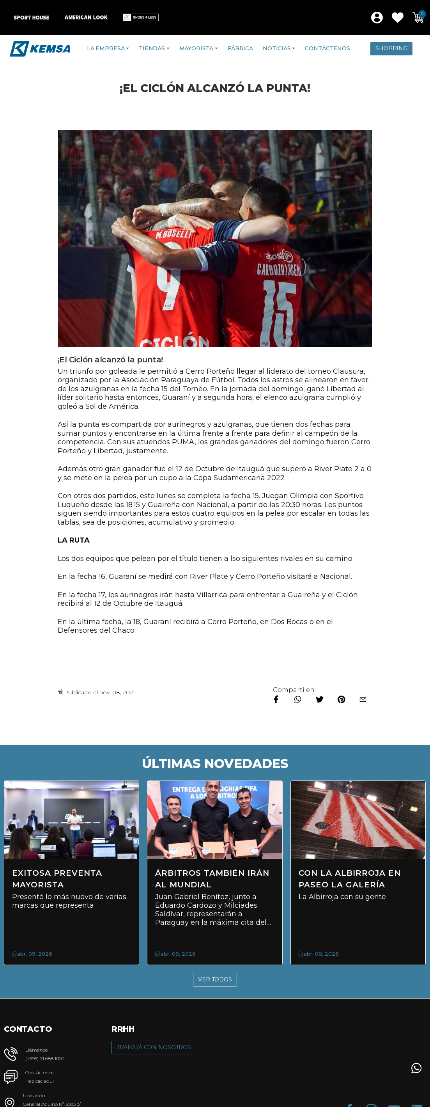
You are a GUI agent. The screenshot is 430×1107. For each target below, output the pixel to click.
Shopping (391, 48)
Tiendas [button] (152, 48)
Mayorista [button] (196, 48)
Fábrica (240, 48)
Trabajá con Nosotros (154, 1047)
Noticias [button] (277, 48)
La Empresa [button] (106, 48)
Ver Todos (215, 979)
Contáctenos (327, 48)
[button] (397, 17)
